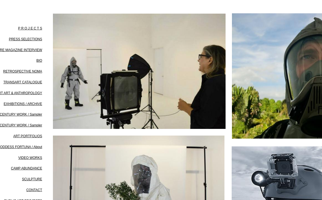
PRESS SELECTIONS (25, 39)
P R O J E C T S (30, 28)
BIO (39, 60)
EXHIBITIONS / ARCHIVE (23, 104)
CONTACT (34, 190)
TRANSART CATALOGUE (22, 82)
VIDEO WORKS (30, 158)
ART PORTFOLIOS (27, 136)
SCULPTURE (32, 179)
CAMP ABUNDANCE (26, 168)
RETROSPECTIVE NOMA (22, 71)
